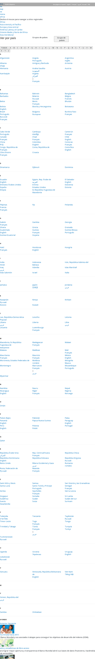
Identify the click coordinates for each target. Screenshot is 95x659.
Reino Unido (5, 463)
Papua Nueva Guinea (41, 420)
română (35, 363)
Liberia (35, 322)
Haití (2, 247)
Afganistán (5, 58)
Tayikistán (69, 516)
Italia (67, 272)
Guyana (35, 235)
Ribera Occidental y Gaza (43, 463)
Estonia (68, 187)
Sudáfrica (4, 498)
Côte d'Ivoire (5, 152)
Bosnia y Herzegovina (41, 106)
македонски (4, 347)
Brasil (2, 111)
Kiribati (68, 299)
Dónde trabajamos (10, 4)
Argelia (35, 73)
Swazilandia (5, 504)
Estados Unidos (39, 187)
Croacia (35, 152)
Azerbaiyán (5, 73)
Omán (2, 405)
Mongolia (69, 360)
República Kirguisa (73, 458)
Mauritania (5, 355)
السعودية (35, 71)
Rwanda (35, 468)
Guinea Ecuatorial (7, 235)
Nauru (35, 388)
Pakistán (36, 418)
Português (37, 60)
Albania (3, 63)
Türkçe (68, 529)
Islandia (35, 267)
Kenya (35, 299)
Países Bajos (5, 418)
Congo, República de (9, 147)
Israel (34, 272)
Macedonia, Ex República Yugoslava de (10, 343)
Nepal (67, 388)
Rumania (69, 463)
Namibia (3, 388)
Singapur (4, 496)
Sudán (35, 498)
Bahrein (35, 93)
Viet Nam (69, 571)
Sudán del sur (71, 498)
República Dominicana (9, 458)
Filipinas (3, 204)
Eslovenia (69, 184)
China (2, 142)
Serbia (3, 491)
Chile (67, 137)
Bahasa (35, 265)
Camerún (69, 131)
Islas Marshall (71, 267)
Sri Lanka (69, 496)
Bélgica (68, 96)
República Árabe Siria (9, 453)
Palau (67, 418)
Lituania (3, 327)
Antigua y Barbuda (40, 63)
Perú (2, 425)
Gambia (35, 222)
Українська (36, 554)
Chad (34, 137)
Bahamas (4, 93)
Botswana (69, 106)
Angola (35, 58)
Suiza (34, 501)
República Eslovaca (40, 458)
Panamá (3, 420)
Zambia (3, 612)
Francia (3, 207)
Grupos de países (40, 37)
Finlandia (69, 204)
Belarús (35, 96)
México (68, 355)
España (3, 187)
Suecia (3, 501)
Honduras (36, 247)
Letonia (68, 317)
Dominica (69, 167)
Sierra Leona (70, 491)
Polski (34, 428)
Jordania (68, 285)
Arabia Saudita (38, 68)
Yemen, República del (9, 597)
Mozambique (70, 365)
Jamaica (3, 285)
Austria (68, 68)
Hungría (68, 247)
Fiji (33, 204)
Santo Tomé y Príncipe (42, 486)
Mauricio (36, 355)
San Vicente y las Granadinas (77, 483)
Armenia (68, 63)
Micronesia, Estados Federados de (14, 360)
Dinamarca (4, 167)
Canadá (3, 137)
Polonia (35, 425)
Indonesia (36, 262)
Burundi (3, 117)
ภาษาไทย (4, 518)
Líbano (3, 322)
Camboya (36, 131)
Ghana (3, 227)
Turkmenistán (6, 537)
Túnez (35, 526)
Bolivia (3, 106)
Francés (68, 98)
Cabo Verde (5, 131)
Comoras (69, 142)
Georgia (68, 222)
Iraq (2, 267)
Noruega (68, 393)
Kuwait (35, 305)
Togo (34, 521)
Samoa (35, 483)
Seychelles (36, 491)
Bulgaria (36, 111)
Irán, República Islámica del (76, 262)
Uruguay (68, 551)
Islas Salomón (6, 272)
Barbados (4, 96)
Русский (84, 4)
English (68, 4)
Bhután (68, 101)
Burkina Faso (70, 111)
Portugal (68, 425)
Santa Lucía (5, 486)
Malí (66, 350)
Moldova (36, 360)
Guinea (35, 230)
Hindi (2, 265)
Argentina (69, 58)
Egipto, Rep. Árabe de (41, 179)
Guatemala (5, 230)
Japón (34, 285)
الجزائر (35, 76)
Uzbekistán (5, 557)
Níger (34, 391)
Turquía (68, 526)
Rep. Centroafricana (41, 453)
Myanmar (4, 376)
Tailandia (4, 516)
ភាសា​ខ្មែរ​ (35, 134)
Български (36, 114)
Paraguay (69, 420)
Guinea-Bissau (71, 230)
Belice (2, 101)
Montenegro (5, 365)
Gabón (3, 222)
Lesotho (35, 317)
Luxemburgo (38, 327)
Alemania (4, 68)
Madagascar (37, 342)
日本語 (35, 287)
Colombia (36, 142)
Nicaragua (4, 391)
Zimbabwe (37, 612)
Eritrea (35, 184)
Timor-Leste (5, 521)
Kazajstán (4, 299)
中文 (89, 4)
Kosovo (3, 305)
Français (74, 4)
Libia (67, 322)
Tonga (67, 521)
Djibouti (35, 167)
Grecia (35, 227)
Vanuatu (3, 571)
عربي (2, 270)
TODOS (4, 48)
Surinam (68, 501)
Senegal (68, 486)
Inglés (67, 60)
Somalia (35, 496)
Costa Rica (69, 147)
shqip (2, 66)
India (2, 262)
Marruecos (37, 365)
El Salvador (69, 179)
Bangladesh (70, 93)
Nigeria (68, 391)
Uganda (3, 551)
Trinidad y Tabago (8, 526)
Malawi (68, 342)
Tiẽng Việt (69, 574)
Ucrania (35, 551)
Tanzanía (36, 516)
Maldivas (36, 350)
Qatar (2, 440)
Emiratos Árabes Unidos (10, 184)
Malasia (3, 350)
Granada (68, 227)
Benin (34, 101)
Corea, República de (40, 147)
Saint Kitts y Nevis (7, 483)
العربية (79, 4)
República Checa (72, 453)
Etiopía (3, 190)
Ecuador (3, 179)
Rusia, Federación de (9, 468)
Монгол (68, 363)
